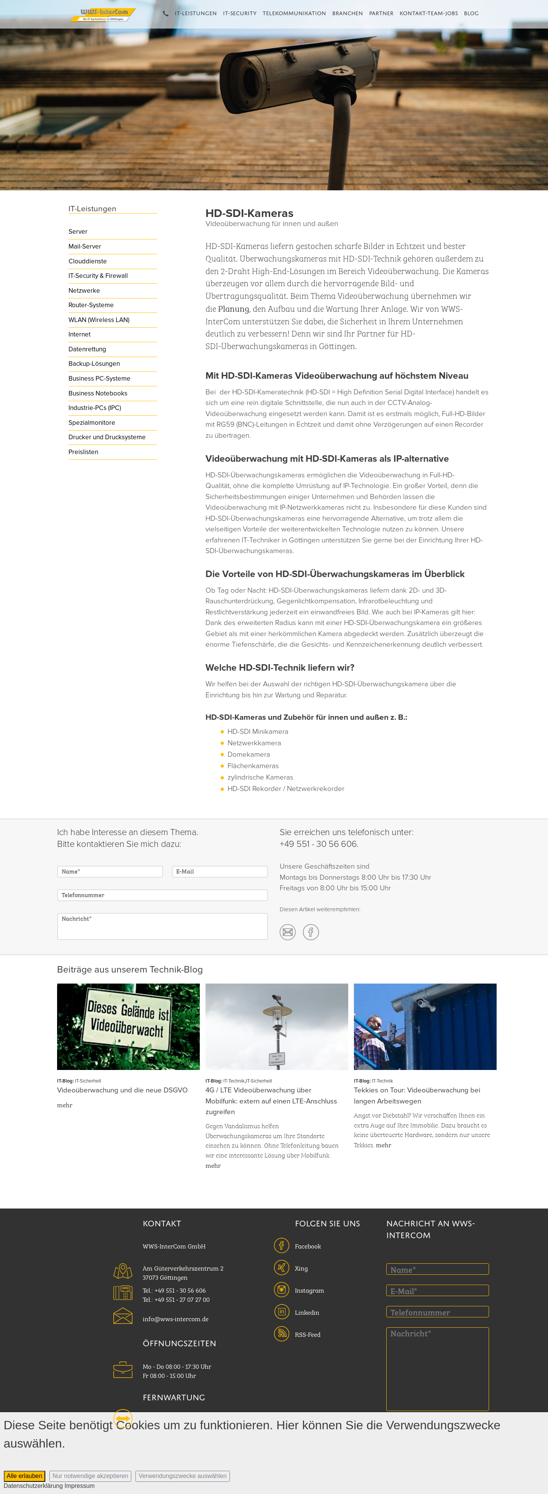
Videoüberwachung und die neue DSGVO (122, 1090)
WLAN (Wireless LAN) (98, 320)
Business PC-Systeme (99, 379)
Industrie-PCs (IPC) (94, 408)
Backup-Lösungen (94, 364)
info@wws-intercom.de (176, 1318)
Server (78, 232)
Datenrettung (87, 349)
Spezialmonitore (91, 423)
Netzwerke (84, 291)
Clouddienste (87, 261)
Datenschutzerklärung (33, 1486)
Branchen (347, 12)
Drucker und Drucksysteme (107, 437)
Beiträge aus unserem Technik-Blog (130, 969)
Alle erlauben (24, 1476)
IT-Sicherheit (88, 1081)
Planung (233, 307)
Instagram (309, 1290)
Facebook (308, 1245)
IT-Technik (234, 1081)
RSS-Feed (307, 1334)
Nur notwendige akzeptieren (90, 1476)
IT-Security (239, 12)
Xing (301, 1267)
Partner (381, 12)
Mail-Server (84, 246)
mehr (64, 1104)
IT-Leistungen (196, 12)
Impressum (80, 1486)
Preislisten (83, 452)
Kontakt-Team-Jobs (429, 12)
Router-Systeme (91, 305)
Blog (471, 12)
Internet (79, 334)
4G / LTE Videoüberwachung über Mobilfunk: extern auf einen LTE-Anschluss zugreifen (271, 1101)
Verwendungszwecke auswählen (182, 1476)
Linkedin (307, 1312)
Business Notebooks (97, 393)
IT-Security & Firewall (98, 276)
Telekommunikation (294, 12)
